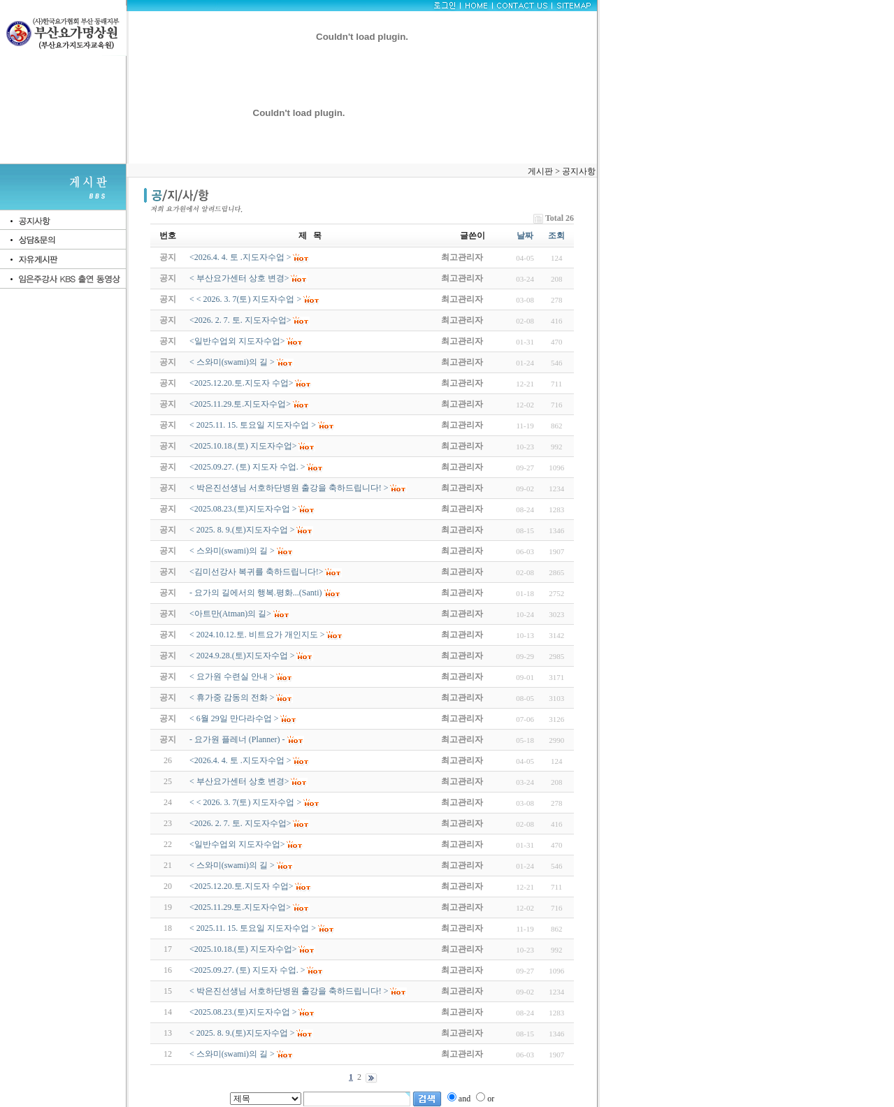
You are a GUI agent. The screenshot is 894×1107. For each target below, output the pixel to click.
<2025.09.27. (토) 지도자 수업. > (247, 970)
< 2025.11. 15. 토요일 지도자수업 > (252, 928)
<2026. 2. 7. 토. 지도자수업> (240, 823)
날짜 (525, 235)
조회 (556, 235)
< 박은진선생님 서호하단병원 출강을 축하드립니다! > (289, 991)
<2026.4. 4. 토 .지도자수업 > (240, 760)
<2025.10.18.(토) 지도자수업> (243, 949)
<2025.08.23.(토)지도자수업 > (243, 1012)
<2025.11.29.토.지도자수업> (240, 907)
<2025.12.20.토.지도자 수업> (241, 886)
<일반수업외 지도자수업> (237, 844)
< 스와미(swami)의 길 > (232, 865)
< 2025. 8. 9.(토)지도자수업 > (242, 1033)
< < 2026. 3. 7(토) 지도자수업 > (245, 802)
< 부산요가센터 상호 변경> (239, 781)
